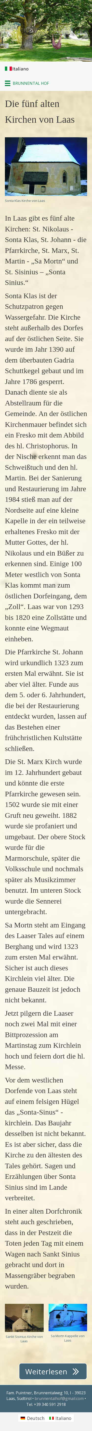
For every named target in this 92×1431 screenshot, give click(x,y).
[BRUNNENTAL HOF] (27, 83)
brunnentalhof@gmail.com (60, 1398)
